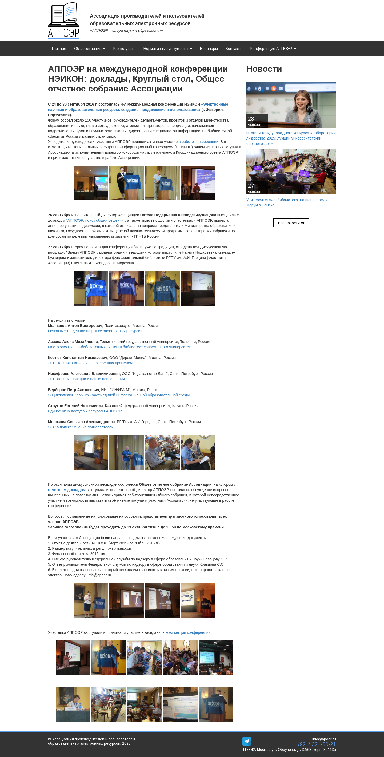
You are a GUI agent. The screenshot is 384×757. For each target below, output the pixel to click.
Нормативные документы (167, 48)
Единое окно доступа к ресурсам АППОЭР (85, 411)
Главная (59, 48)
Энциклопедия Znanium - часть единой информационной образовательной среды (119, 395)
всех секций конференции (187, 632)
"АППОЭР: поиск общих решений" (95, 220)
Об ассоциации (89, 48)
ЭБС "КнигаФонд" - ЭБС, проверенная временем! (91, 363)
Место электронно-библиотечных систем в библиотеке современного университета (120, 347)
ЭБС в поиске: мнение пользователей (81, 427)
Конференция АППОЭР (273, 48)
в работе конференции (198, 142)
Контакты (234, 48)
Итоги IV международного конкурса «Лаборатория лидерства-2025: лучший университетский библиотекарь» (291, 138)
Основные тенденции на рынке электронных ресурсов (95, 331)
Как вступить (124, 48)
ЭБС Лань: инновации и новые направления (86, 379)
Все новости (291, 223)
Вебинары (209, 48)
